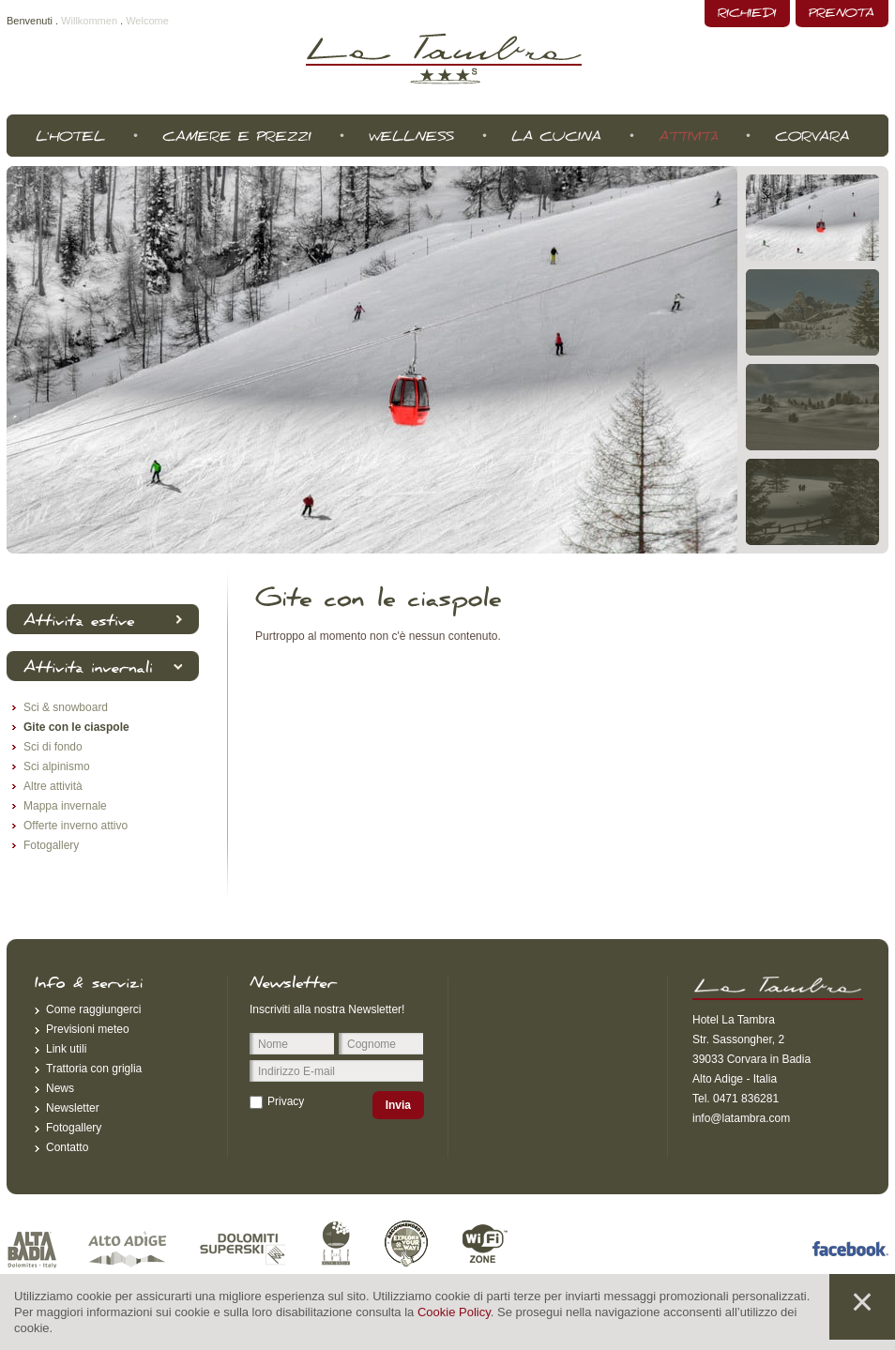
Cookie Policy (454, 1312)
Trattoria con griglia (94, 1068)
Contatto (67, 1147)
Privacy (285, 1101)
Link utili (66, 1048)
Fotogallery (73, 1127)
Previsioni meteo (87, 1029)
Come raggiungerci (93, 1009)
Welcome (147, 20)
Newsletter (72, 1108)
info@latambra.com (741, 1118)
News (60, 1088)
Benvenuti (30, 20)
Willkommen (89, 20)
